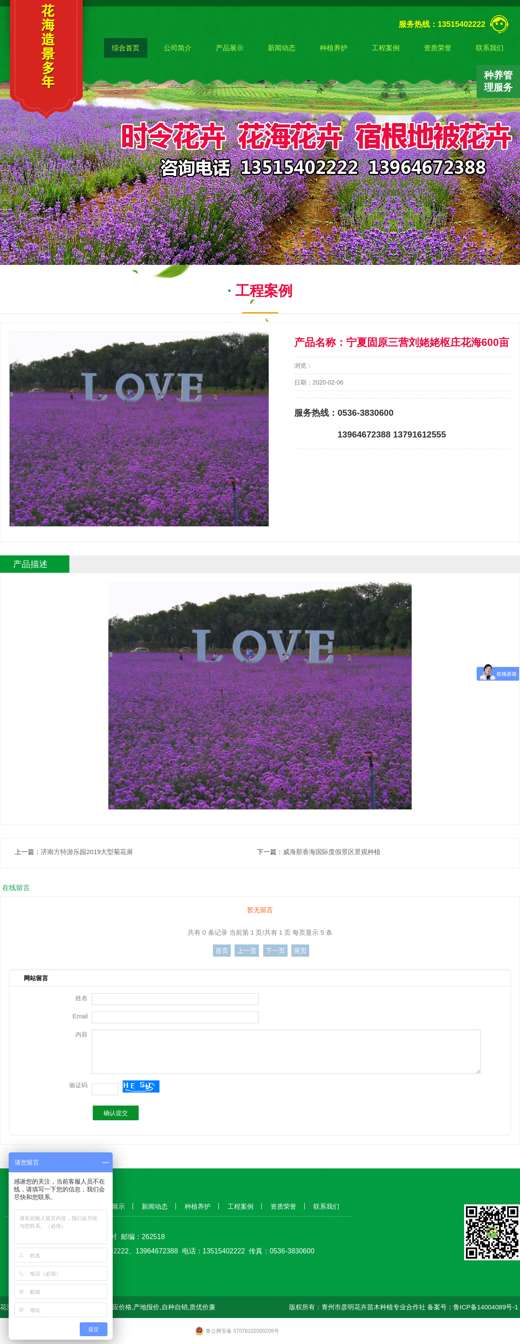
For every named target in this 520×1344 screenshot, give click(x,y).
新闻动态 (282, 48)
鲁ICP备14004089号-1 (485, 1307)
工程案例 (386, 48)
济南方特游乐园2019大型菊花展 (87, 851)
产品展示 (230, 48)
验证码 (78, 1085)
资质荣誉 (438, 48)
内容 (81, 1034)
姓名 (81, 998)
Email (80, 1016)
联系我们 (490, 48)
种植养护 (334, 48)
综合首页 (126, 48)
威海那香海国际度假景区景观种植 (331, 851)
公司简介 (178, 48)
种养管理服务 (498, 81)
